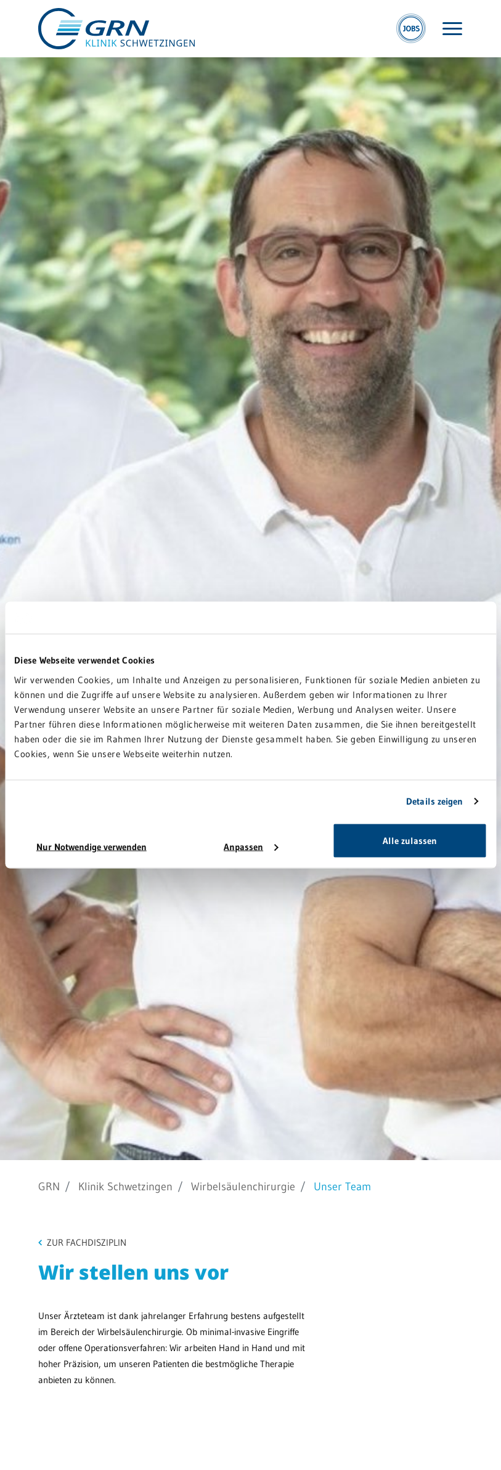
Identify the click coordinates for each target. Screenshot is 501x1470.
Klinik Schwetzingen (125, 1186)
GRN (49, 1186)
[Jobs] (411, 29)
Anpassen (251, 846)
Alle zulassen (410, 840)
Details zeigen (434, 801)
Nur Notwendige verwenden (91, 846)
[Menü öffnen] (452, 29)
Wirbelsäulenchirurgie (243, 1186)
